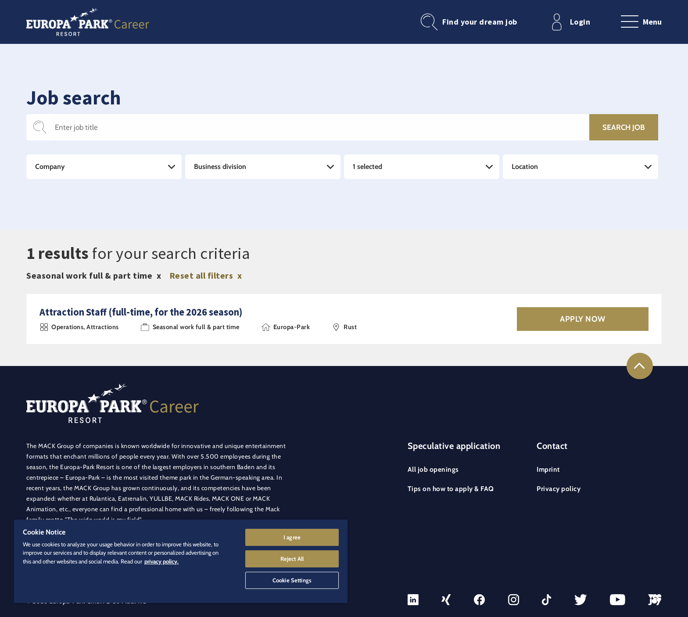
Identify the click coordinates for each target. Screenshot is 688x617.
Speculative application (454, 446)
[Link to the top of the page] (640, 366)
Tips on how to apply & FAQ (451, 488)
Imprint (548, 469)
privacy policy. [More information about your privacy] (161, 561)
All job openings (433, 469)
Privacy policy (558, 488)
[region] (181, 561)
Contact (552, 446)
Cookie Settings (292, 580)
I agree (292, 537)
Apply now (583, 319)
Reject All (292, 558)
